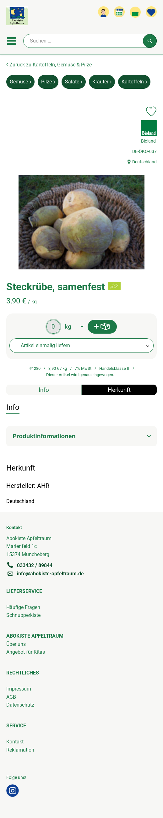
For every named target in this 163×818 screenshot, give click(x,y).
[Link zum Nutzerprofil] (103, 11)
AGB (11, 697)
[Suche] (90, 41)
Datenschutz (20, 705)
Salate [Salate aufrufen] (73, 82)
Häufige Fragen (23, 607)
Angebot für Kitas (25, 652)
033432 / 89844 (29, 565)
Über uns (16, 644)
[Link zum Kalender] (119, 11)
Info (44, 389)
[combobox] (81, 346)
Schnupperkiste (23, 615)
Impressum (18, 689)
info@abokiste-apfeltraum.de (45, 573)
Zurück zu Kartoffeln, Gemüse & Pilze (49, 65)
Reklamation (20, 750)
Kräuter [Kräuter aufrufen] (101, 82)
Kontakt (15, 742)
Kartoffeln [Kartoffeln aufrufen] (134, 82)
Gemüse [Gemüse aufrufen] (20, 82)
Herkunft (119, 389)
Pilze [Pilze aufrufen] (48, 82)
